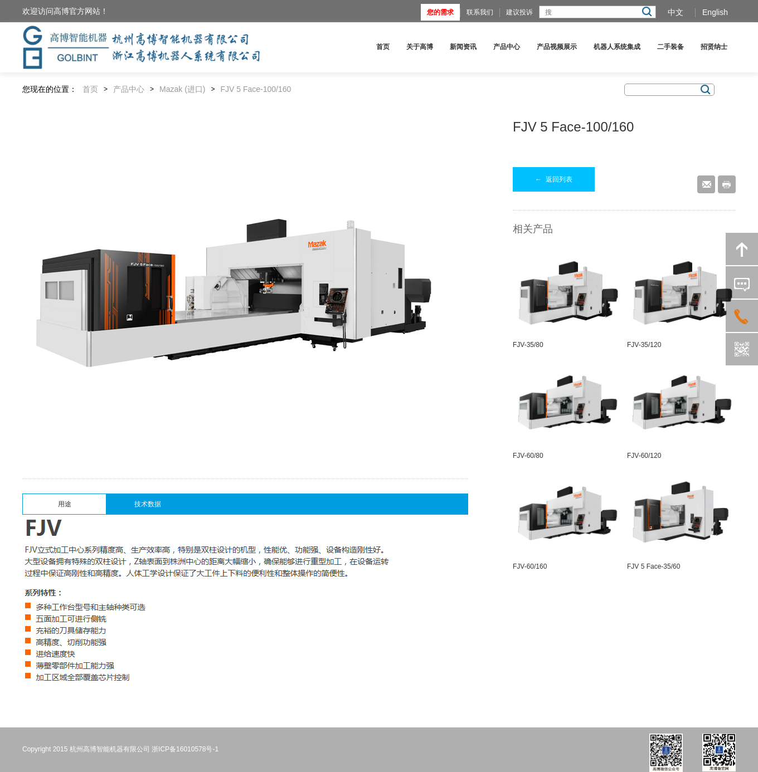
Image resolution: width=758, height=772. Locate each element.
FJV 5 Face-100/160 (256, 89)
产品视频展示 (557, 47)
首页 (383, 47)
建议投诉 (519, 12)
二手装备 (670, 47)
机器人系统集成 (617, 47)
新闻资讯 (463, 47)
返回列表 (553, 179)
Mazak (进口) (182, 89)
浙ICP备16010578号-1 (185, 749)
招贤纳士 (714, 47)
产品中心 (506, 47)
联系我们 (480, 12)
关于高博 (419, 47)
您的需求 (440, 12)
